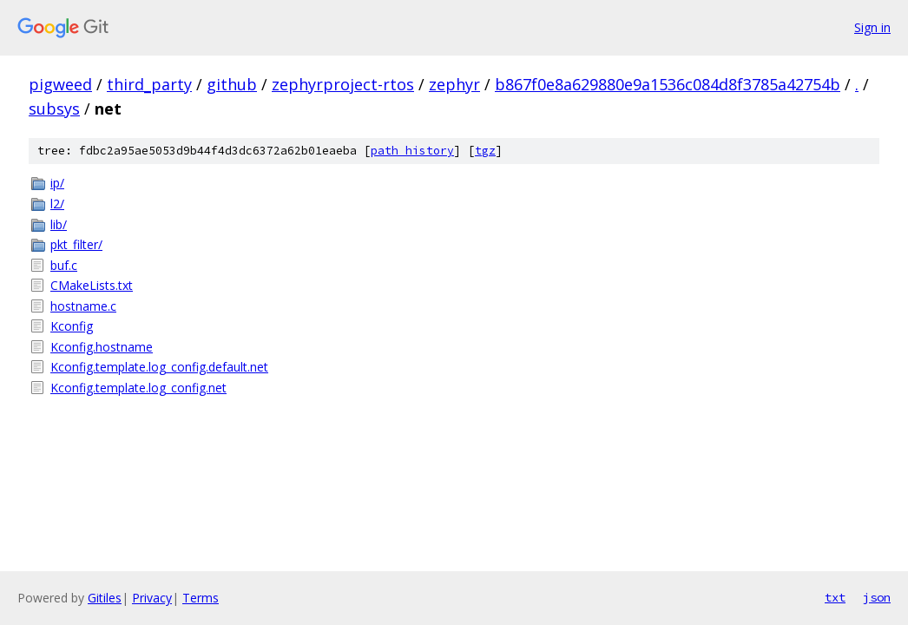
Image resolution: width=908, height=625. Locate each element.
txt (835, 597)
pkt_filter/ (76, 244)
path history (412, 150)
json (877, 597)
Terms (200, 597)
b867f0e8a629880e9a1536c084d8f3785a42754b (667, 84)
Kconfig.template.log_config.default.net (159, 367)
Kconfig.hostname (101, 347)
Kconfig (71, 326)
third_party (149, 84)
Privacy (152, 597)
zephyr (454, 84)
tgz (485, 150)
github (232, 84)
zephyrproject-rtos (343, 84)
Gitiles (105, 597)
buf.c (63, 265)
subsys (54, 108)
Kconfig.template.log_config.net (138, 387)
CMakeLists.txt (91, 285)
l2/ (57, 203)
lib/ (58, 224)
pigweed (60, 84)
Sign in (872, 27)
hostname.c (83, 306)
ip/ (57, 182)
